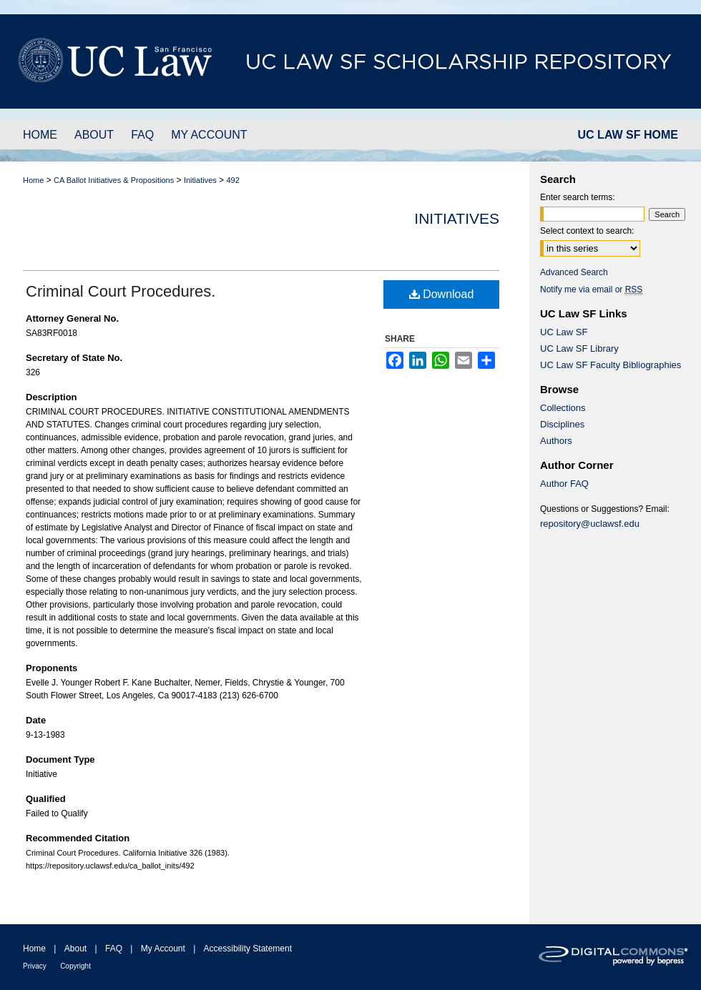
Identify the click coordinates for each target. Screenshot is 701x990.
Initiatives (200, 180)
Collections (563, 407)
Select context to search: (587, 231)
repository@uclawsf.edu (589, 523)
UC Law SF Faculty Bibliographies (610, 365)
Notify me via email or (591, 289)
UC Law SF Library (579, 348)
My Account (163, 949)
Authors (556, 440)
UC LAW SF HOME (628, 135)
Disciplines (562, 424)
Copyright (75, 966)
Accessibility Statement (248, 949)
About (75, 949)
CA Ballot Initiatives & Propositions (114, 180)
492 (232, 180)
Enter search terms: (577, 197)
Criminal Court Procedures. (120, 291)
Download (441, 294)
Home (33, 180)
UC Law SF (563, 332)
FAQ (113, 949)
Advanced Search (574, 272)
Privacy (34, 966)
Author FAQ (564, 483)
